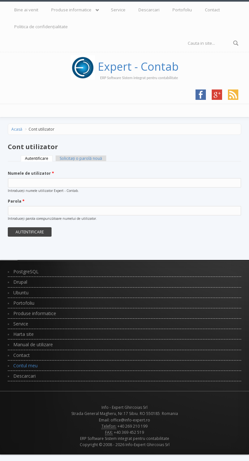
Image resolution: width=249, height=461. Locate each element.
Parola (16, 201)
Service (118, 10)
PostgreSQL (26, 271)
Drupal (20, 282)
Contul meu (25, 365)
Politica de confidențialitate (41, 27)
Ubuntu (21, 293)
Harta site (23, 334)
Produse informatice (71, 10)
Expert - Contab (138, 66)
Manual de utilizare (33, 344)
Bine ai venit (26, 10)
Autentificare (39, 158)
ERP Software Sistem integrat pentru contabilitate (124, 438)
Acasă (16, 129)
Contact (212, 10)
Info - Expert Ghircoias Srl (124, 407)
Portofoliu (182, 10)
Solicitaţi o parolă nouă (81, 158)
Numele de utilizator (31, 173)
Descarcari (149, 10)
